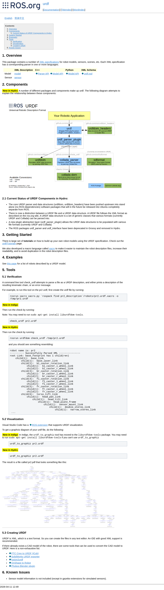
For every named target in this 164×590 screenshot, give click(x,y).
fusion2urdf (17, 561)
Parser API (43, 73)
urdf (46, 4)
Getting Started (15, 35)
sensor (17, 77)
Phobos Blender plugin (23, 568)
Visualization (18, 43)
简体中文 (19, 18)
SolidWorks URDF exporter (25, 558)
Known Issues (15, 48)
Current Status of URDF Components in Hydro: (32, 33)
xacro (52, 248)
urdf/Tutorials (9, 243)
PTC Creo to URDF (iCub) (25, 555)
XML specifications (49, 62)
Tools (11, 39)
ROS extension (40, 426)
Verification (17, 41)
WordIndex (79, 10)
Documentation (51, 10)
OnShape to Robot (21, 565)
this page (11, 263)
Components (14, 31)
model (17, 73)
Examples (13, 37)
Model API (58, 73)
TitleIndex (66, 10)
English (8, 18)
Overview (13, 29)
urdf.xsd (88, 73)
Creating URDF (19, 45)
